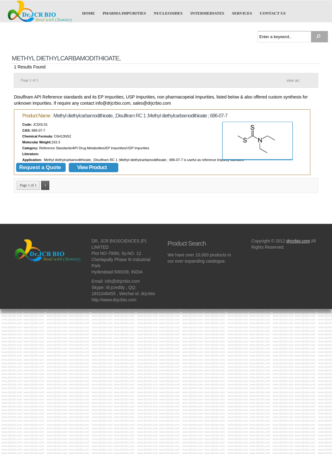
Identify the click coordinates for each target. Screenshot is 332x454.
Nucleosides (168, 13)
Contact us (273, 13)
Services (242, 13)
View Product (92, 167)
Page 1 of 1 (28, 185)
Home (88, 13)
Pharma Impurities (124, 13)
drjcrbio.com (298, 240)
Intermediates (207, 13)
